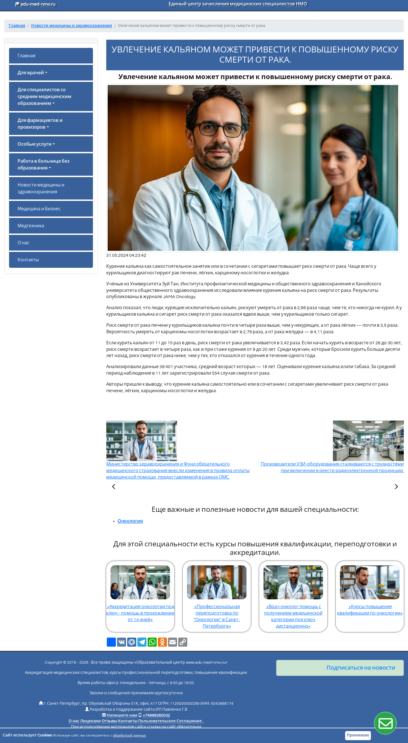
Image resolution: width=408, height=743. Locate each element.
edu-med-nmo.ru (35, 4)
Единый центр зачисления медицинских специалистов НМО (238, 4)
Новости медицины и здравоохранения (41, 188)
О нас (23, 243)
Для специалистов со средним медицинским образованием (44, 97)
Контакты (28, 260)
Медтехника (31, 226)
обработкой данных (129, 735)
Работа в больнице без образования (43, 164)
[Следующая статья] (396, 487)
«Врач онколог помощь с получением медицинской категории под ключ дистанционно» (293, 595)
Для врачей (31, 73)
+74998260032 (156, 715)
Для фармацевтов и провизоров (40, 124)
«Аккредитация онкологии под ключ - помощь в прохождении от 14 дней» (140, 591)
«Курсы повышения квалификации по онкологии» (370, 588)
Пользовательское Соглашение (170, 721)
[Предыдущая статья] (114, 487)
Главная (26, 56)
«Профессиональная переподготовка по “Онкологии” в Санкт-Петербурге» (217, 595)
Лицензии (90, 721)
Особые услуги (35, 144)
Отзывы (109, 721)
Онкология (130, 521)
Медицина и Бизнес (39, 209)
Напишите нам (122, 715)
